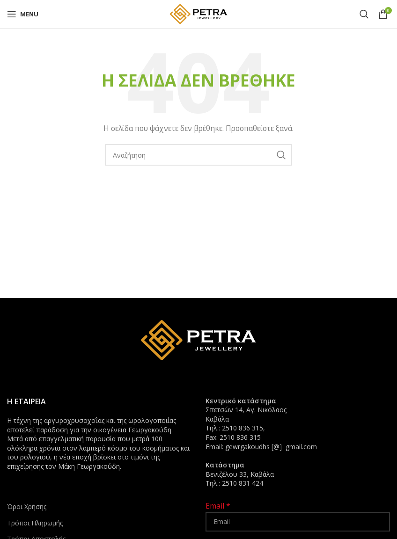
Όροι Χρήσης (26, 506)
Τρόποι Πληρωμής (35, 522)
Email (218, 506)
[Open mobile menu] (22, 14)
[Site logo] (198, 13)
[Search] (364, 14)
